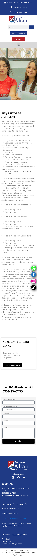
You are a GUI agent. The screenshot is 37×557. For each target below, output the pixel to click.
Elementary (6, 541)
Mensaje (5, 427)
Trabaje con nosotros (10, 513)
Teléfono (6, 413)
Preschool (6, 539)
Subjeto (5, 420)
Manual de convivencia (10, 508)
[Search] (31, 27)
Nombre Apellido (8, 399)
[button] (18, 44)
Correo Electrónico (9, 406)
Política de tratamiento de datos (14, 518)
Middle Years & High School (12, 544)
